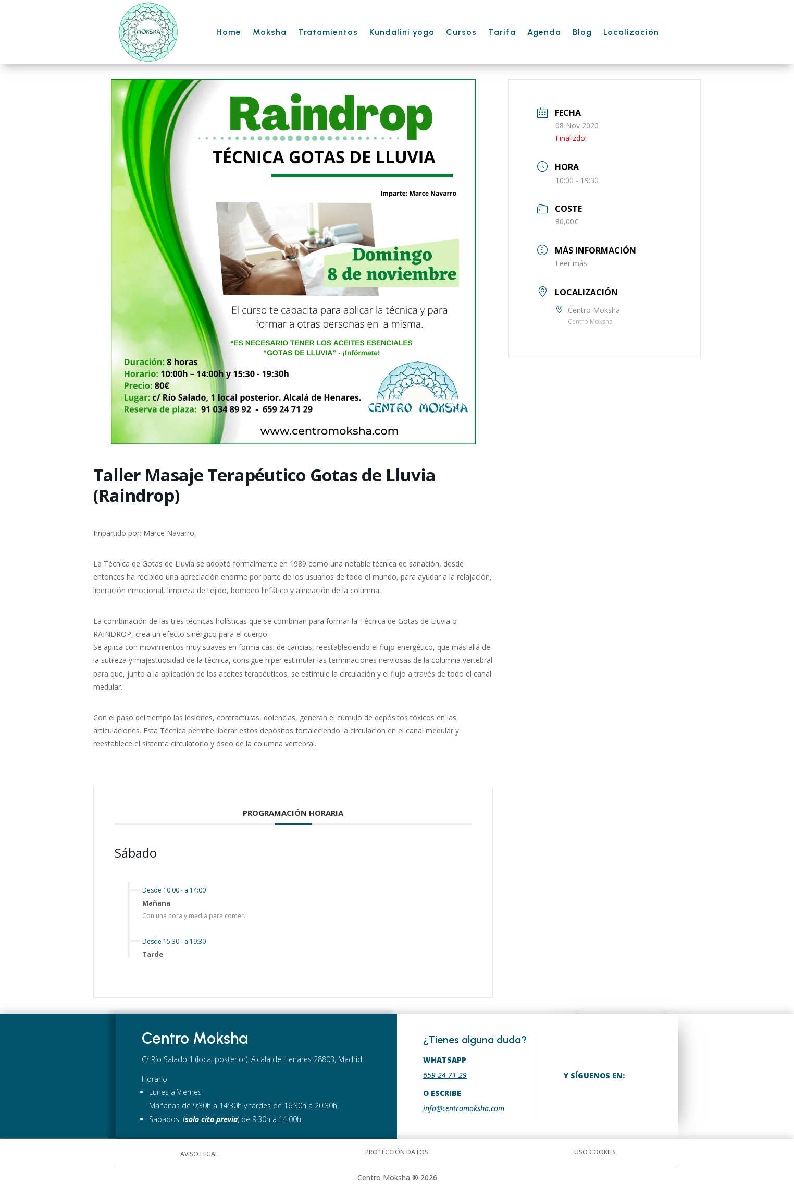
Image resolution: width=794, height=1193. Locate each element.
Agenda (544, 32)
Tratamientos (328, 32)
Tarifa (502, 32)
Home (228, 32)
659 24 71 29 (445, 1075)
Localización (631, 32)
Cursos (461, 32)
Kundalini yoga (402, 32)
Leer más (571, 263)
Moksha (270, 32)
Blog (582, 32)
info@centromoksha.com (463, 1108)
